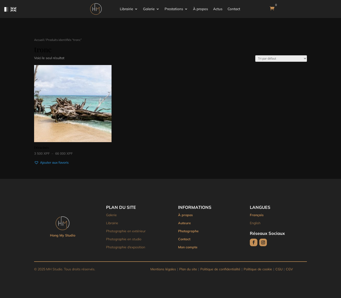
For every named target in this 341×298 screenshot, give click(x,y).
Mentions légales (163, 269)
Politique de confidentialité (220, 269)
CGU (279, 269)
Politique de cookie (258, 269)
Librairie (126, 9)
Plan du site (188, 269)
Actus (217, 9)
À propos (200, 9)
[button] (51, 163)
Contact (234, 9)
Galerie (149, 9)
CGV (289, 269)
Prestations (174, 9)
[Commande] (281, 58)
